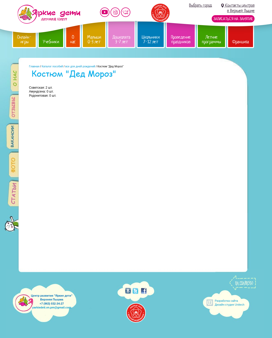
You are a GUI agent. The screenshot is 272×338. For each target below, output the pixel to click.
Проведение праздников (181, 39)
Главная (34, 66)
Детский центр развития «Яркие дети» (48, 14)
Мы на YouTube (105, 12)
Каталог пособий (52, 66)
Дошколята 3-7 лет (121, 39)
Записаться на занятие (233, 18)
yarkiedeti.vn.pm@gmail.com (51, 307)
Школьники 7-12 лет (151, 39)
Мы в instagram (115, 12)
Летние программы (211, 39)
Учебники (51, 42)
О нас (73, 39)
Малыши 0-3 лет (94, 39)
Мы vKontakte (126, 12)
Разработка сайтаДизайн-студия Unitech (229, 302)
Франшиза (240, 42)
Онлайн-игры (24, 39)
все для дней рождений (80, 66)
